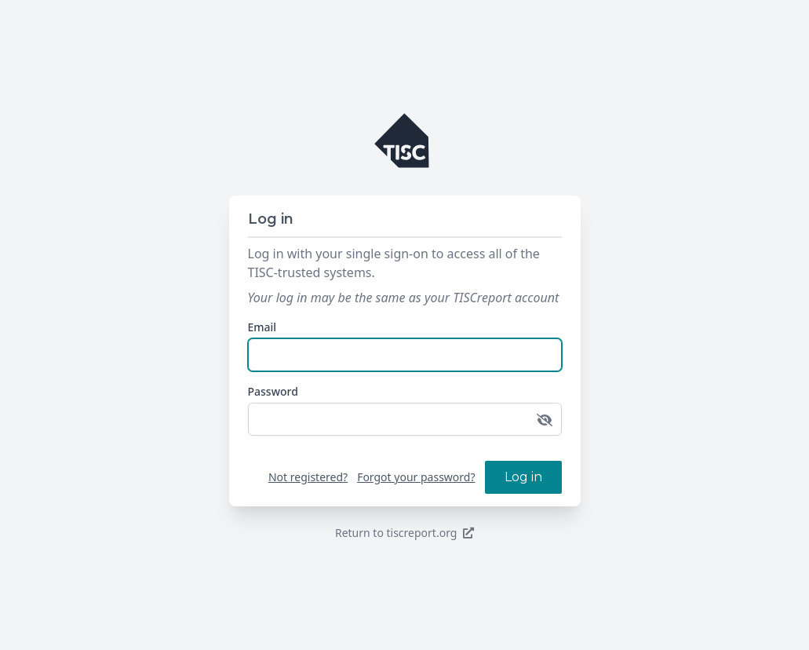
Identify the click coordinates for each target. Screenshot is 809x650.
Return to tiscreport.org (404, 532)
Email (262, 327)
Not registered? (308, 476)
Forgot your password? (416, 476)
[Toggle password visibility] (544, 420)
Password (273, 391)
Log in (523, 476)
